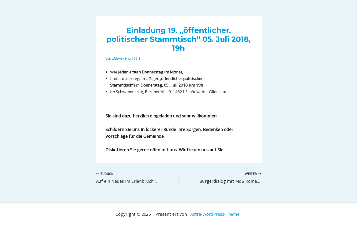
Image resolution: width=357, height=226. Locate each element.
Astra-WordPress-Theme (214, 214)
